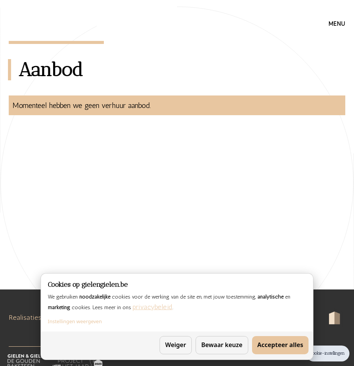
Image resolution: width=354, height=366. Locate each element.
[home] (50, 21)
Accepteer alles (280, 345)
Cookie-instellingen (327, 353)
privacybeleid (152, 307)
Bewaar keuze (222, 345)
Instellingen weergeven (75, 321)
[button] (337, 24)
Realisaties (25, 317)
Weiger (175, 345)
